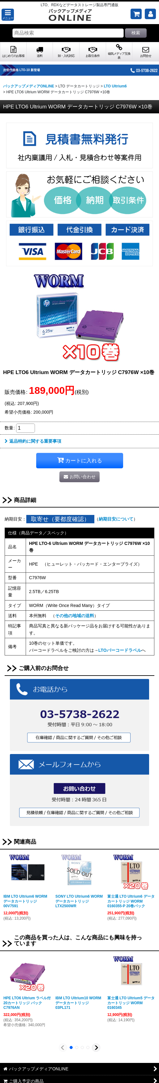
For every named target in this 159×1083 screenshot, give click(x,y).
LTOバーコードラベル (119, 650)
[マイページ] (150, 14)
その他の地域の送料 (74, 615)
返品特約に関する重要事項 (33, 441)
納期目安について (116, 518)
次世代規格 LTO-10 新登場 (30, 70)
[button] (8, 15)
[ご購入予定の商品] (136, 14)
